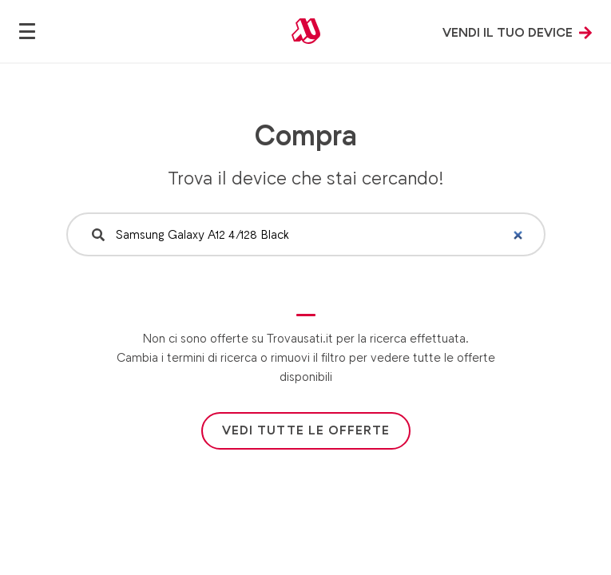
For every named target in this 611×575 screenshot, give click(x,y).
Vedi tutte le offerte (306, 430)
